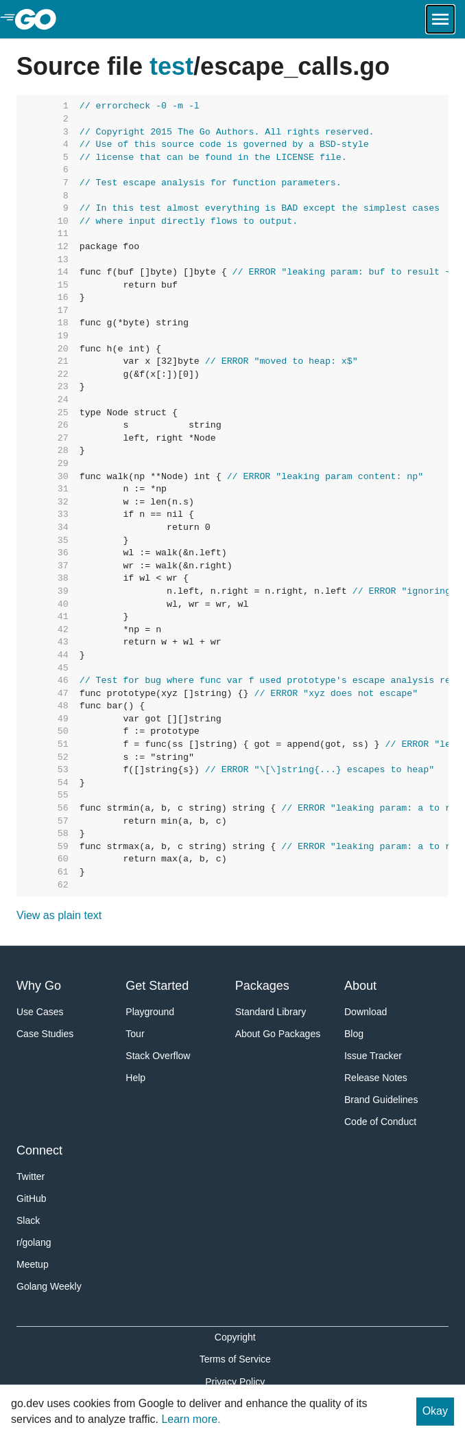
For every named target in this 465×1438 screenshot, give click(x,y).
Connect (39, 1150)
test (171, 66)
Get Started (157, 986)
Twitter (30, 1176)
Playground (150, 1011)
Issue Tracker (373, 1055)
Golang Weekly (49, 1286)
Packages (262, 986)
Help (135, 1077)
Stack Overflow (158, 1055)
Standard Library (271, 1011)
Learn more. (190, 1419)
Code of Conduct (380, 1121)
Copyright (235, 1337)
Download (365, 1011)
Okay (435, 1411)
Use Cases (39, 1011)
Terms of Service (235, 1359)
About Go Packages (278, 1033)
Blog (353, 1033)
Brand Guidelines (381, 1099)
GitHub (31, 1198)
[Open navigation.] (440, 19)
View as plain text (59, 915)
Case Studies (44, 1033)
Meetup (32, 1264)
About (360, 986)
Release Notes (375, 1077)
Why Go (38, 986)
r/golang (33, 1242)
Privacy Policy (235, 1381)
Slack (28, 1220)
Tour (135, 1033)
